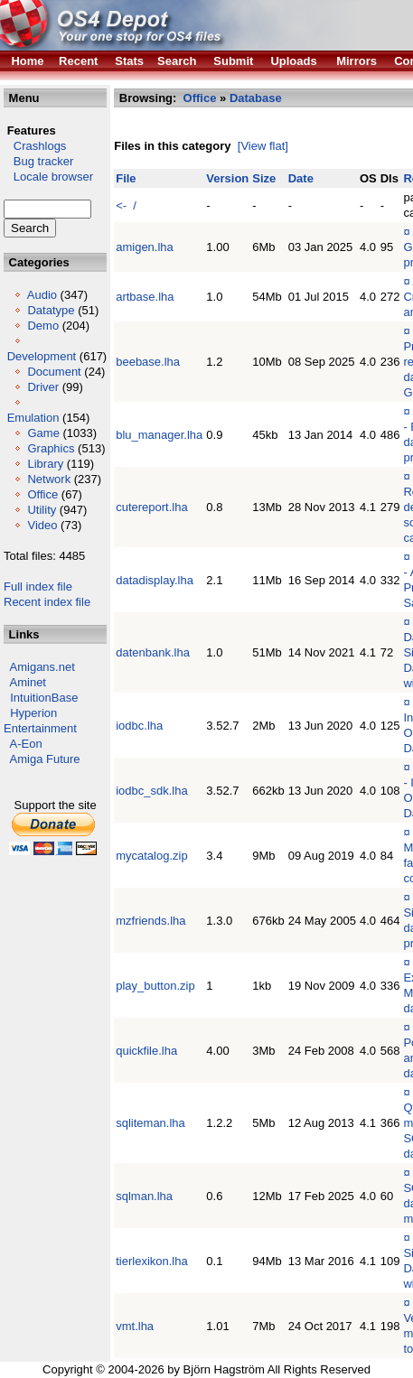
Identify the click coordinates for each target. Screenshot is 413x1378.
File (126, 178)
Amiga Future (45, 759)
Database (256, 98)
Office (42, 494)
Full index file (38, 586)
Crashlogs (35, 146)
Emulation (33, 417)
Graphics (50, 448)
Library (45, 463)
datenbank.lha (153, 652)
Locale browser (48, 176)
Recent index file (47, 602)
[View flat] (263, 146)
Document (53, 371)
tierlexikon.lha (152, 1261)
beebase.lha (148, 361)
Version (227, 178)
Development (42, 356)
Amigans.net (42, 667)
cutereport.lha (152, 507)
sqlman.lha (144, 1196)
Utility (41, 510)
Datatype (50, 310)
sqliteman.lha (150, 1123)
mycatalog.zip (151, 855)
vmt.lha (135, 1326)
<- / (126, 205)
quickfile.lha (146, 1050)
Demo (43, 325)
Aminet (28, 682)
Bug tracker (38, 161)
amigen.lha (145, 247)
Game (43, 433)
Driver (43, 387)
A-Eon (26, 743)
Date (301, 178)
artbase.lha (145, 296)
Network (48, 479)
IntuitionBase (44, 697)
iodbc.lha (139, 725)
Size (264, 178)
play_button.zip (155, 985)
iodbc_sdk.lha (152, 790)
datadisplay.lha (154, 580)
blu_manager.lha (159, 435)
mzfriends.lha (150, 920)
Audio (42, 295)
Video (42, 525)
